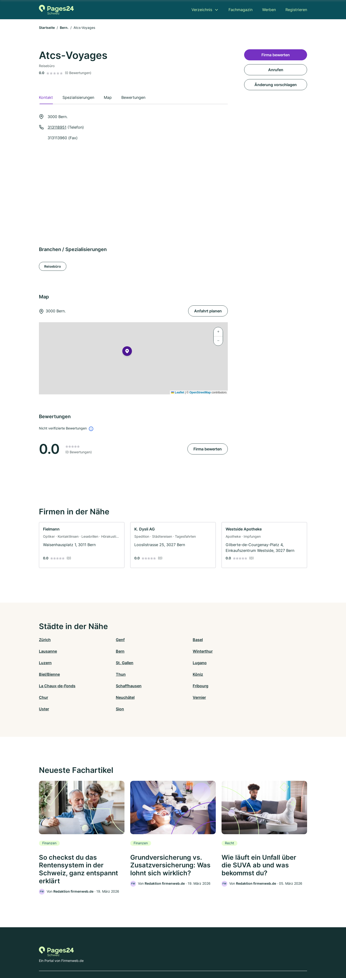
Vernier (112, 685)
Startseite (47, 27)
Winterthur (116, 651)
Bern (43, 651)
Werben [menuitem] (269, 9)
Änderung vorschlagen (275, 84)
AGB (217, 957)
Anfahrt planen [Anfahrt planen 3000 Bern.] (208, 311)
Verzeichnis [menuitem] (202, 9)
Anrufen (275, 69)
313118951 (57, 127)
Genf (110, 639)
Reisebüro (52, 266)
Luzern (179, 651)
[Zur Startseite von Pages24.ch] (56, 9)
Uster (178, 685)
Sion (244, 685)
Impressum (233, 957)
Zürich (45, 639)
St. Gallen (249, 651)
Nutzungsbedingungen (192, 957)
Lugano (46, 662)
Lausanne (249, 639)
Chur (244, 674)
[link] (81, 545)
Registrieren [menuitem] (296, 9)
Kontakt (114, 957)
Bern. (64, 27)
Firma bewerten (207, 449)
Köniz (245, 662)
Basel (178, 639)
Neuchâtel (48, 685)
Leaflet (177, 392)
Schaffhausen (119, 674)
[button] (127, 352)
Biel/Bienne (116, 662)
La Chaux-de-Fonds (57, 674)
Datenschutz (133, 957)
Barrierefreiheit (158, 957)
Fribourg (181, 674)
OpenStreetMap (200, 392)
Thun (178, 662)
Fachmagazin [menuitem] (241, 9)
